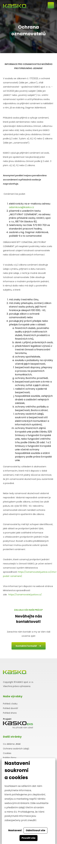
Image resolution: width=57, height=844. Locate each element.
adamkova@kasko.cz (21, 207)
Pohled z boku (10, 703)
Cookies (7, 753)
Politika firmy (9, 757)
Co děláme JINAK (12, 743)
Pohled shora (9, 712)
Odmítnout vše (35, 830)
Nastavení (15, 830)
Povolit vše (28, 838)
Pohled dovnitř (10, 708)
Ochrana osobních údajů (16, 748)
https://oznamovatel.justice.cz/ (25, 594)
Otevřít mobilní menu (51, 5)
